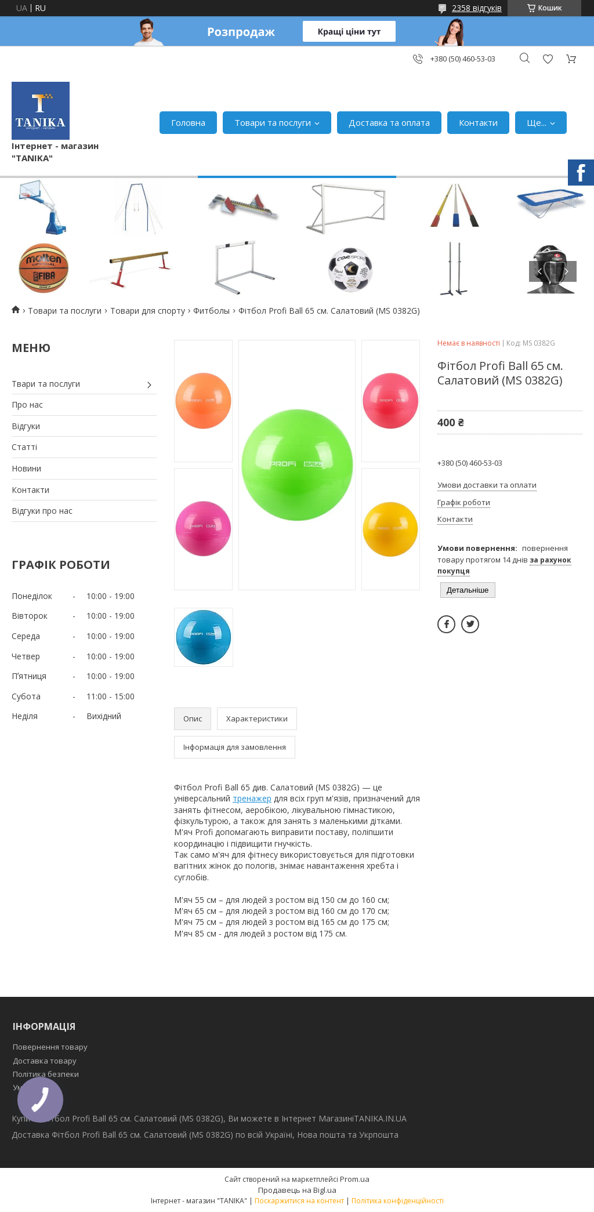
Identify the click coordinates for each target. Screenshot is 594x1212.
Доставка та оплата (389, 122)
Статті (24, 446)
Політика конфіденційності (398, 1201)
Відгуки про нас (42, 510)
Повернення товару (50, 1047)
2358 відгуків (477, 7)
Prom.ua (355, 1179)
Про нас (27, 404)
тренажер (252, 798)
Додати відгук (547, 59)
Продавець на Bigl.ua (297, 1190)
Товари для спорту (147, 310)
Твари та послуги (46, 383)
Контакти (478, 122)
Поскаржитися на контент (299, 1201)
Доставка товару (45, 1060)
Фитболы (211, 310)
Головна (188, 122)
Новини (26, 468)
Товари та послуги (272, 122)
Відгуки (26, 425)
